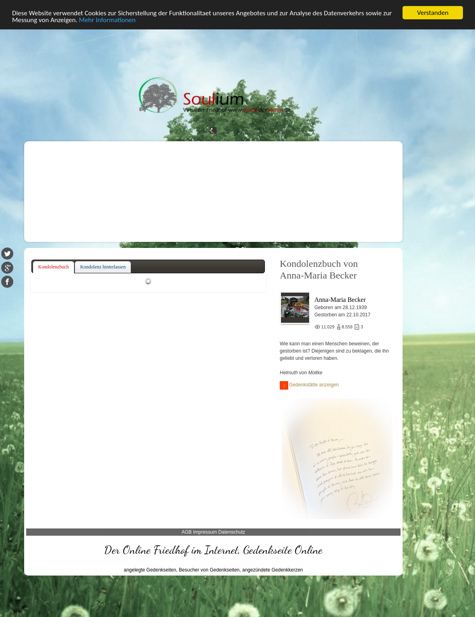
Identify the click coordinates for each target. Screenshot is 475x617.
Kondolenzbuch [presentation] (53, 267)
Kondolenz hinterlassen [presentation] (103, 267)
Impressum (205, 532)
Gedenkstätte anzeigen (309, 385)
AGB (187, 532)
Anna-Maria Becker (340, 299)
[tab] (53, 267)
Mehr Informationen (107, 20)
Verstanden (432, 12)
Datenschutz (231, 532)
